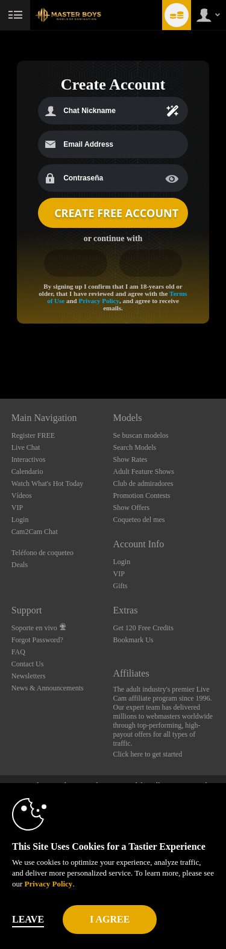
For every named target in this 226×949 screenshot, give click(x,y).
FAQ (18, 652)
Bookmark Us (133, 640)
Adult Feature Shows (143, 471)
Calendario (27, 471)
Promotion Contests (142, 495)
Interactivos (28, 459)
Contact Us (27, 664)
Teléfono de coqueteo (42, 552)
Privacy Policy (98, 300)
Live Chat (25, 447)
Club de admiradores (143, 483)
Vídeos (21, 495)
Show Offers (131, 507)
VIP (17, 507)
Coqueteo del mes (139, 519)
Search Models (135, 447)
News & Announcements (47, 688)
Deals (19, 564)
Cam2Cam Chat (34, 531)
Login (20, 519)
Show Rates (130, 459)
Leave (28, 919)
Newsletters (28, 676)
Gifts (120, 586)
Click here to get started (148, 754)
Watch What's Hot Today (47, 483)
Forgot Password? (37, 640)
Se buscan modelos (141, 435)
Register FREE (33, 435)
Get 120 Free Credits (143, 628)
